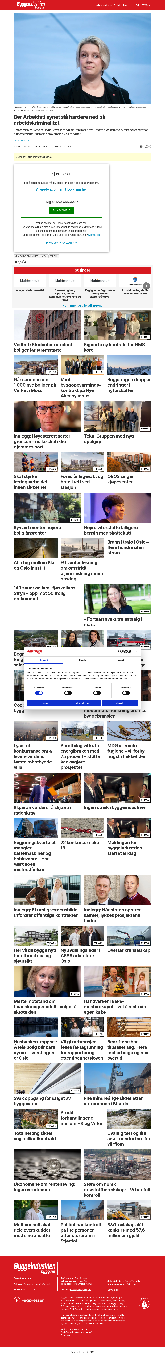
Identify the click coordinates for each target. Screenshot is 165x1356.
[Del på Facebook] (141, 146)
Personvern (66, 1335)
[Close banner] (137, 651)
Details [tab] (82, 660)
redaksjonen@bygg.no (80, 1289)
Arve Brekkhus (81, 1278)
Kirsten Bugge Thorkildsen (130, 1281)
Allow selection (82, 703)
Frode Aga (82, 1281)
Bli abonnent (61, 210)
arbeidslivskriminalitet (26, 256)
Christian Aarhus (84, 1283)
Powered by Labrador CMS (82, 1352)
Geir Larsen (132, 1284)
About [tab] (121, 660)
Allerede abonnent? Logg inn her (61, 189)
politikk (53, 256)
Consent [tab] (44, 660)
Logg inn (127, 5)
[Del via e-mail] (149, 146)
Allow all (119, 703)
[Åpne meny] (146, 5)
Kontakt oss (94, 235)
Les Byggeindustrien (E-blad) (108, 5)
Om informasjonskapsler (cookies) (76, 1332)
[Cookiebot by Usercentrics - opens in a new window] (120, 651)
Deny (45, 703)
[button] (146, 286)
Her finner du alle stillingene (82, 305)
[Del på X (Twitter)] (145, 146)
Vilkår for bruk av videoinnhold (74, 1329)
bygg (44, 256)
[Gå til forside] (31, 5)
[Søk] (137, 5)
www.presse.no (111, 1309)
